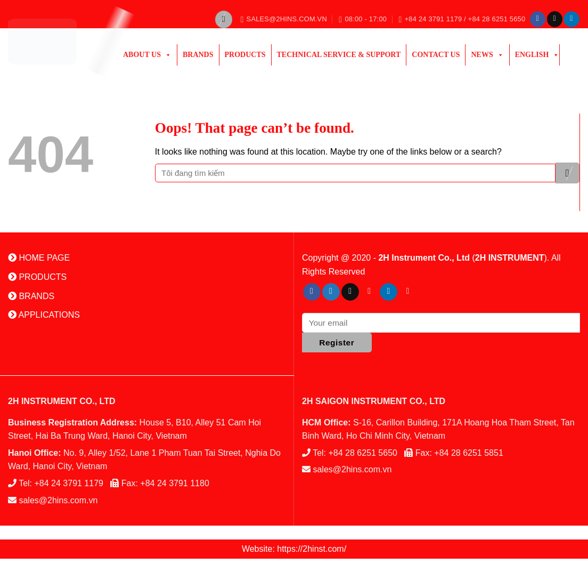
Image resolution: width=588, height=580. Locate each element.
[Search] (223, 19)
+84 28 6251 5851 (468, 452)
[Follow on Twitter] (331, 292)
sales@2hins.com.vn (58, 500)
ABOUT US (147, 55)
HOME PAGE (39, 257)
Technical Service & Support (339, 55)
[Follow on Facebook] (537, 19)
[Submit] (567, 173)
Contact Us (436, 55)
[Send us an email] (554, 19)
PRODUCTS (245, 55)
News (487, 55)
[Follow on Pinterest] (369, 292)
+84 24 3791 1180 (174, 483)
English (537, 55)
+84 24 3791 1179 (69, 483)
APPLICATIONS (44, 314)
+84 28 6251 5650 (363, 452)
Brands (198, 55)
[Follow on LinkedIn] (571, 19)
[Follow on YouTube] (407, 292)
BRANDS (31, 296)
